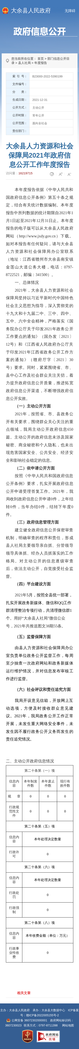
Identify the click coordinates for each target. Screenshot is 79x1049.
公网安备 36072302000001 (29, 1020)
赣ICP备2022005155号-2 (42, 1015)
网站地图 (68, 1025)
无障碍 (70, 11)
